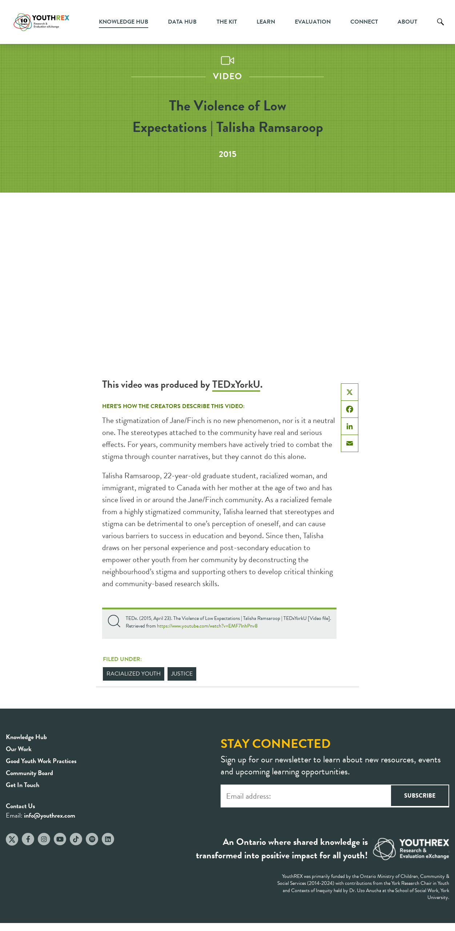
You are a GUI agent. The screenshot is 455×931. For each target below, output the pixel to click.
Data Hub (182, 21)
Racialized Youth (133, 673)
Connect (364, 21)
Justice (182, 673)
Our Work (19, 749)
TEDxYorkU (236, 384)
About (407, 21)
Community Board (29, 773)
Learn (266, 21)
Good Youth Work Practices (41, 761)
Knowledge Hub (123, 21)
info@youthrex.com (49, 815)
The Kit (227, 21)
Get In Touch (22, 785)
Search (440, 27)
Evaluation (313, 21)
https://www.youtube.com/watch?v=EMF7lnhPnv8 (207, 626)
